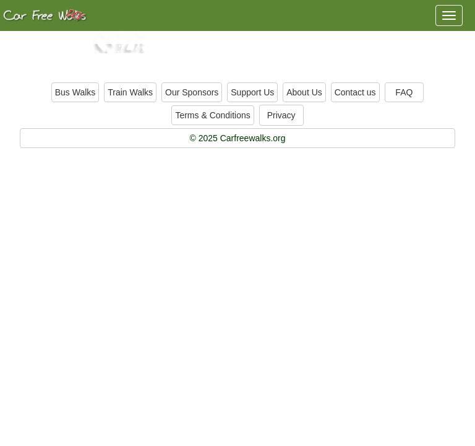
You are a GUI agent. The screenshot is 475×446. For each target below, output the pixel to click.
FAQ (404, 92)
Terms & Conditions (212, 115)
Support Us (252, 92)
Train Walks (130, 92)
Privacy (281, 115)
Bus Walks (75, 92)
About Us (304, 92)
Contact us (355, 92)
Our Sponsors (191, 92)
